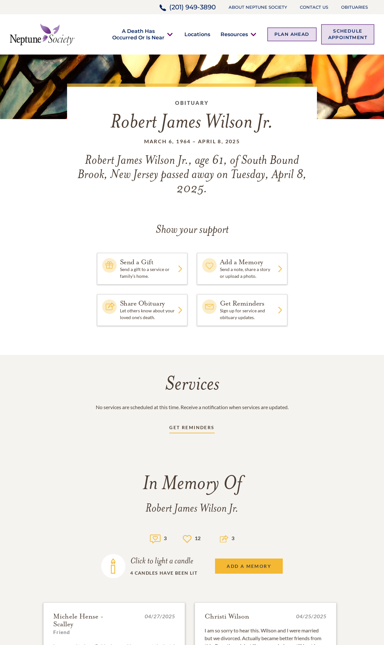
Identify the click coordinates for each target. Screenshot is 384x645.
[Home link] (42, 34)
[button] (138, 34)
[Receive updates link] (191, 428)
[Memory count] (155, 538)
